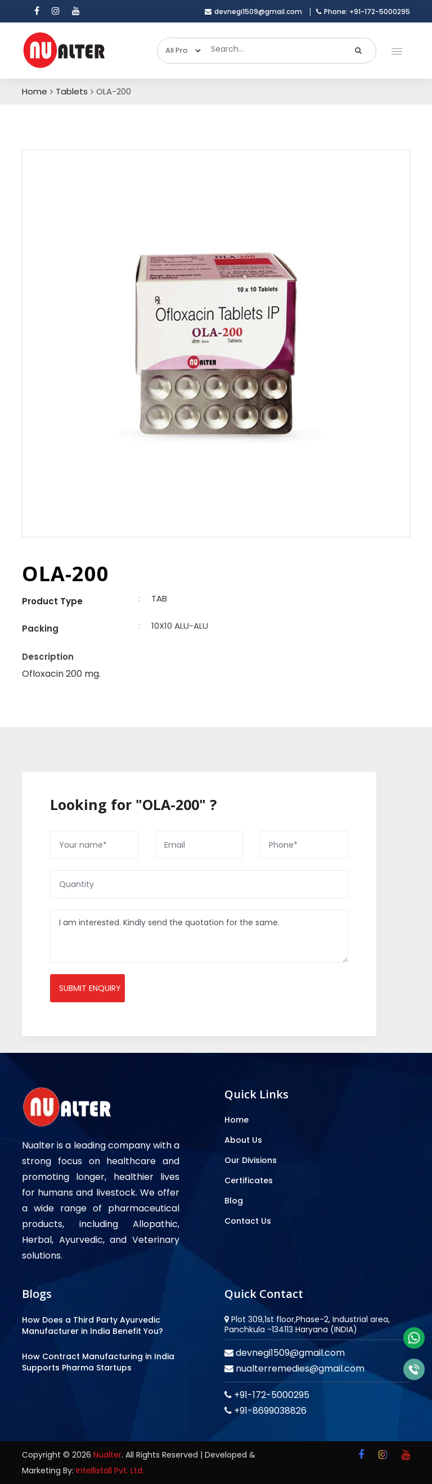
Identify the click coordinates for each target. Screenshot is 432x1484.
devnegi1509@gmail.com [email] (253, 12)
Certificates (248, 1180)
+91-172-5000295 (270, 1394)
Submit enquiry (90, 988)
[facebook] (36, 11)
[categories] (180, 50)
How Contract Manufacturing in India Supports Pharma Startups (98, 1362)
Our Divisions (250, 1160)
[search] (358, 50)
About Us (243, 1140)
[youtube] (76, 11)
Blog (233, 1201)
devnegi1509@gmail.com (289, 1352)
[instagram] (56, 11)
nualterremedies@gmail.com (298, 1368)
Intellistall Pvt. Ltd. (110, 1470)
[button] (394, 48)
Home (34, 92)
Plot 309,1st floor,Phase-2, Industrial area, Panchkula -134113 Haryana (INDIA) (307, 1324)
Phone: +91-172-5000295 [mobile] (363, 12)
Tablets (72, 92)
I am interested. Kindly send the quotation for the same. (199, 936)
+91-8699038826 (269, 1410)
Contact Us (247, 1221)
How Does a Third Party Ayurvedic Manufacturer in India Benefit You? (92, 1325)
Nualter (107, 1454)
